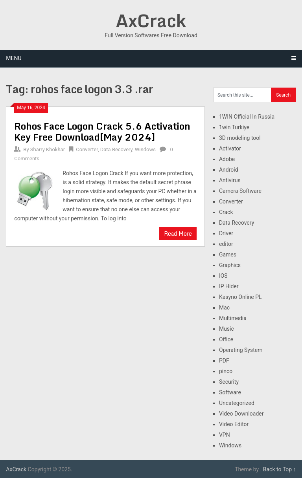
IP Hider (229, 286)
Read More (178, 233)
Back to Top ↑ (279, 469)
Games (227, 254)
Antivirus (230, 180)
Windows (145, 149)
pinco (225, 371)
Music (226, 329)
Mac (224, 307)
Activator (230, 148)
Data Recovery (116, 149)
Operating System (241, 350)
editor (226, 244)
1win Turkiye (234, 127)
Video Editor (234, 424)
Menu (13, 58)
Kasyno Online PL (240, 297)
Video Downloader (241, 413)
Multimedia (233, 318)
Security (229, 382)
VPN (224, 435)
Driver (226, 233)
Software (230, 392)
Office (226, 339)
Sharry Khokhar (47, 149)
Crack (226, 212)
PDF (224, 360)
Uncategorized (236, 403)
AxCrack (151, 20)
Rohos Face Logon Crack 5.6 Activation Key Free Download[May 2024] (102, 131)
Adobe (227, 159)
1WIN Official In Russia (246, 117)
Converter (87, 149)
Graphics (230, 265)
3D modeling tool (240, 138)
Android (228, 170)
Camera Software (240, 191)
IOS (223, 276)
